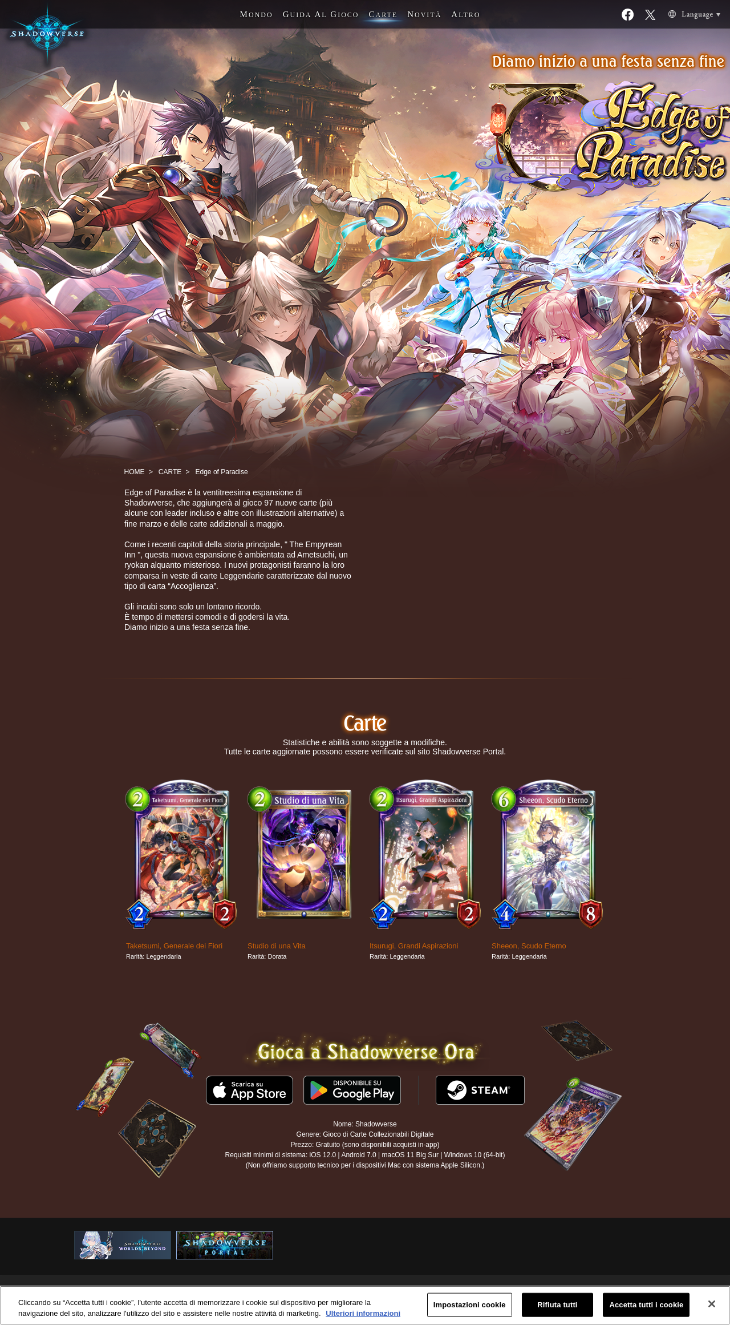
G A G (321, 14)
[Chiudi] (711, 1303)
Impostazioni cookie (469, 1304)
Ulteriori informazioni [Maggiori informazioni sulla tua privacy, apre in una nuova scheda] (363, 1313)
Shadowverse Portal (468, 751)
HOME (134, 472)
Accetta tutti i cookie (646, 1304)
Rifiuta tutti (557, 1304)
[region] (365, 1305)
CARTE (170, 472)
